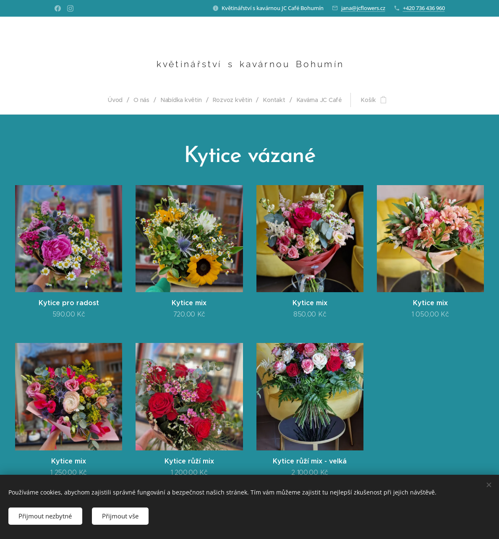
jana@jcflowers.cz (363, 8)
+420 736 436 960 (424, 8)
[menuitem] (117, 99)
